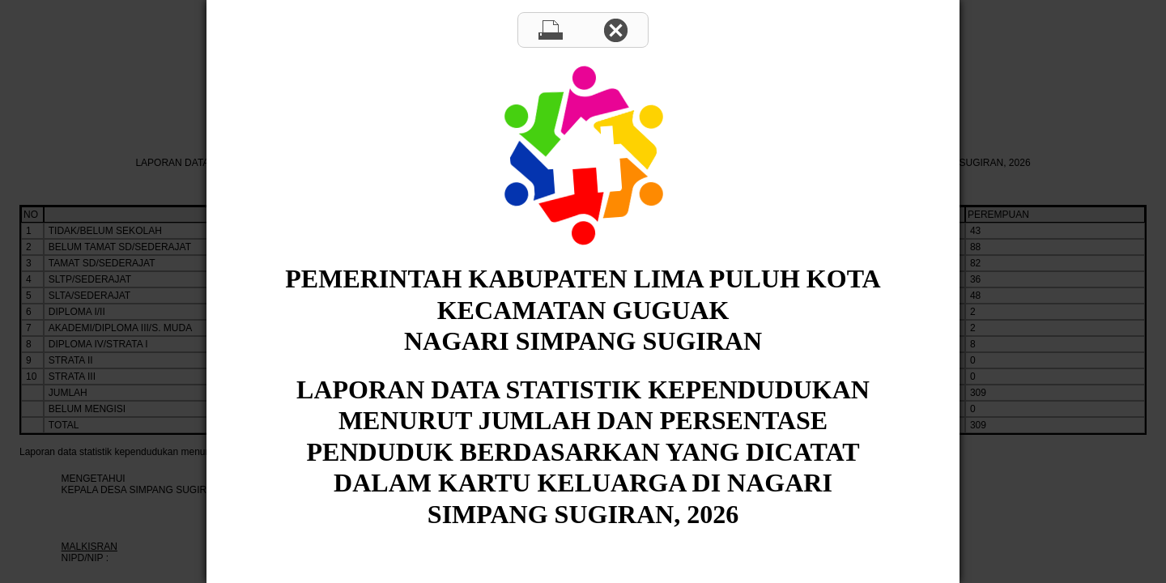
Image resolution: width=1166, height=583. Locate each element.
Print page (550, 30)
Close (615, 30)
